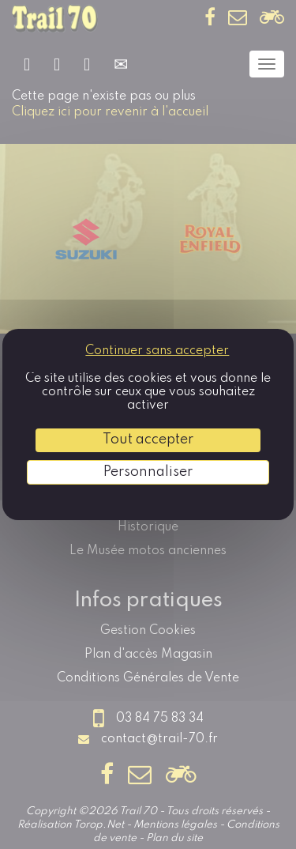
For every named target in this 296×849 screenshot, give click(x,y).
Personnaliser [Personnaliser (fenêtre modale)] (148, 472)
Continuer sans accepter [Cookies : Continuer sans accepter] (157, 351)
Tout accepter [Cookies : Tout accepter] (148, 439)
